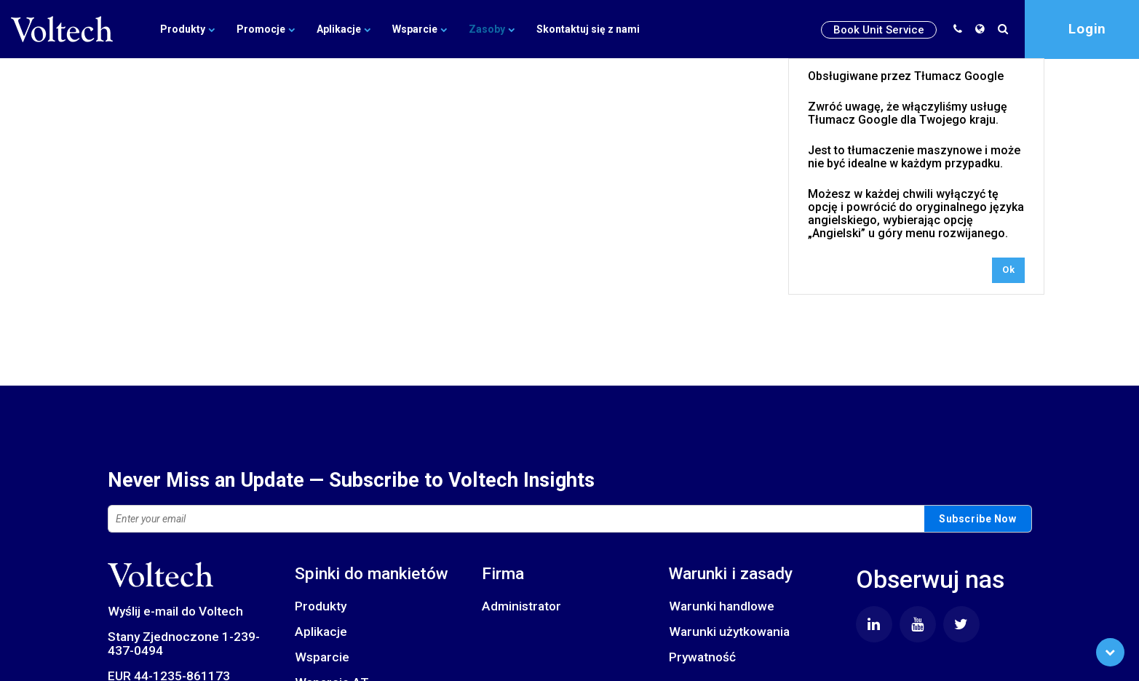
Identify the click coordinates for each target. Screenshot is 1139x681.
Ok (1008, 269)
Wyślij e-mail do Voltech (175, 611)
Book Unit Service (878, 29)
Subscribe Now (977, 519)
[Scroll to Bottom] (1110, 652)
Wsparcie (419, 29)
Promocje (266, 29)
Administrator (521, 606)
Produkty (187, 29)
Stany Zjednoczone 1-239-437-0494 (184, 643)
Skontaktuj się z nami (588, 29)
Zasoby (492, 29)
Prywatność (702, 657)
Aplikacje (343, 29)
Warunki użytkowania (729, 631)
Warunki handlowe (721, 606)
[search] (1006, 29)
